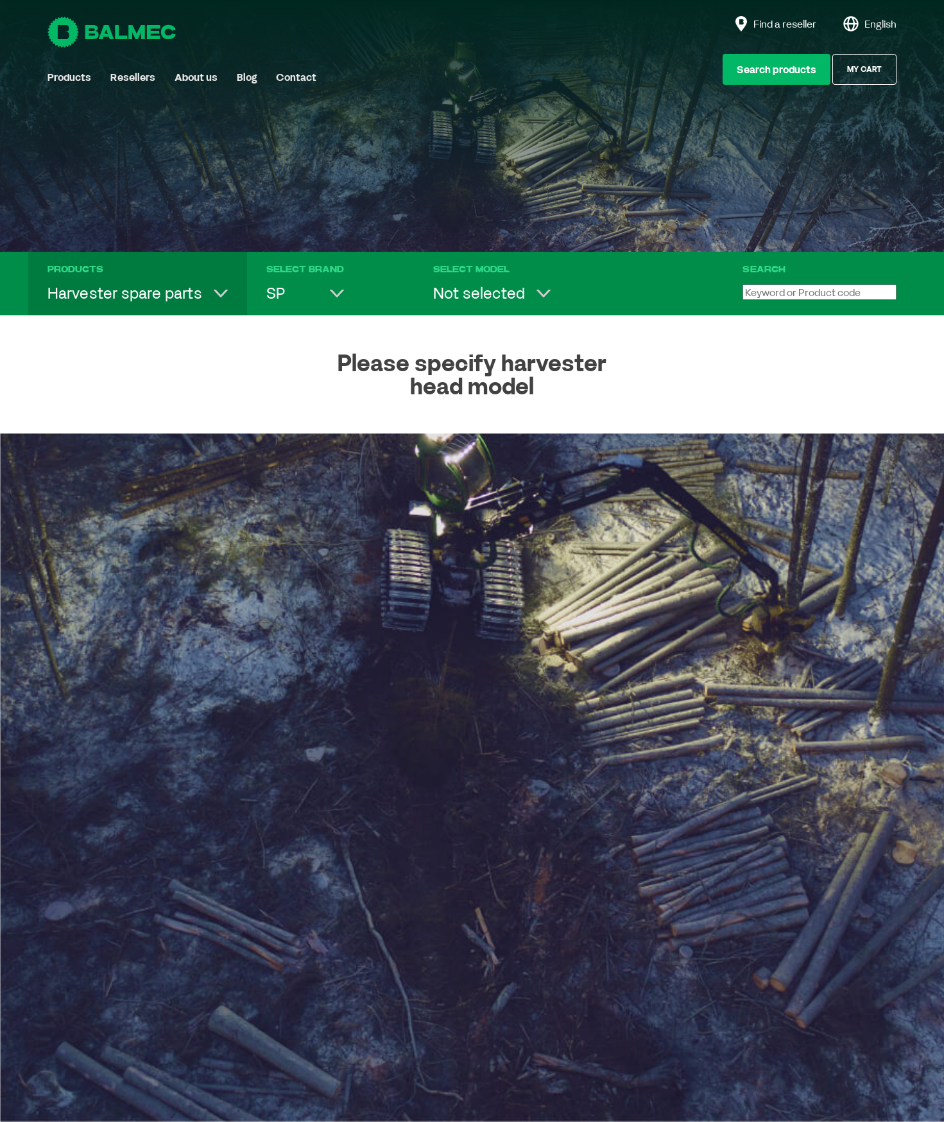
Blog (247, 77)
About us (196, 77)
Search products (776, 69)
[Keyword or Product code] (819, 292)
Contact (296, 77)
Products (69, 77)
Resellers (132, 77)
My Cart (864, 69)
